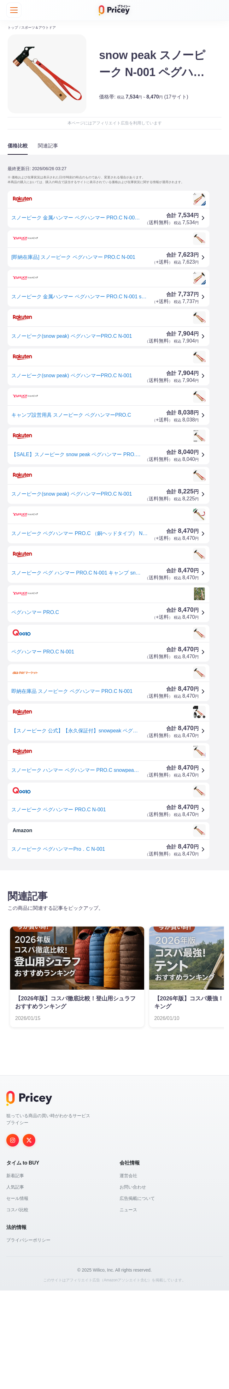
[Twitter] (29, 1238)
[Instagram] (12, 1238)
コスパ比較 (17, 1308)
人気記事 (15, 1285)
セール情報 (17, 1296)
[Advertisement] (114, 924)
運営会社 (128, 1274)
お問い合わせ (133, 1285)
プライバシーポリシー (28, 1338)
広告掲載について (137, 1296)
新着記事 (15, 1274)
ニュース (128, 1308)
